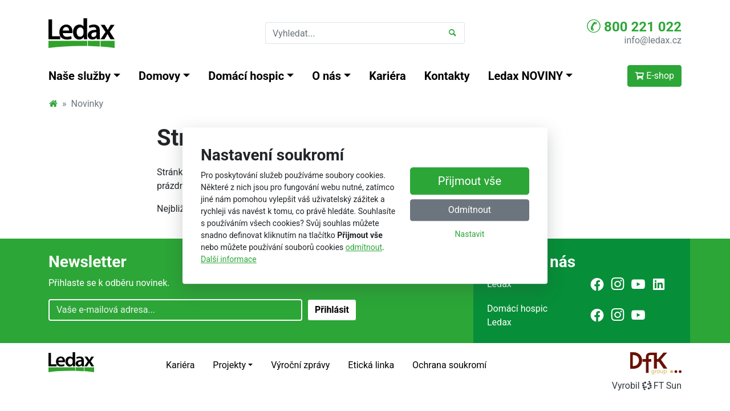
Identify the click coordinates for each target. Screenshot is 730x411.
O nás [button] (326, 76)
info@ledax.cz (653, 40)
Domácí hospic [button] (246, 76)
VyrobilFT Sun (647, 385)
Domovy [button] (159, 76)
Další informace (229, 259)
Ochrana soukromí (449, 365)
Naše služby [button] (79, 76)
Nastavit (470, 234)
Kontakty (447, 76)
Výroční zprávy (300, 365)
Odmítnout (469, 210)
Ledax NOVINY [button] (525, 76)
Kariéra (387, 76)
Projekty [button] (229, 365)
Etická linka (371, 365)
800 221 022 (634, 26)
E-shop (654, 75)
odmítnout (364, 247)
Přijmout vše (469, 181)
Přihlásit (332, 309)
